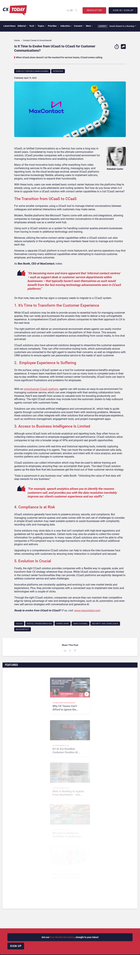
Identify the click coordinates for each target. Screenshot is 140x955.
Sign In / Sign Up (123, 10)
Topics (42, 26)
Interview (58, 71)
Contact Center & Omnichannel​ (32, 71)
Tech (32, 26)
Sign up (15, 946)
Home (17, 40)
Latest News (9, 26)
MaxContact (22, 629)
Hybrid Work (62, 623)
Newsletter (94, 10)
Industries (66, 26)
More (89, 26)
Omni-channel (80, 623)
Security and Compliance (105, 623)
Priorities (53, 26)
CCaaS (19, 623)
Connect (79, 26)
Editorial (22, 26)
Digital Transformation (39, 623)
